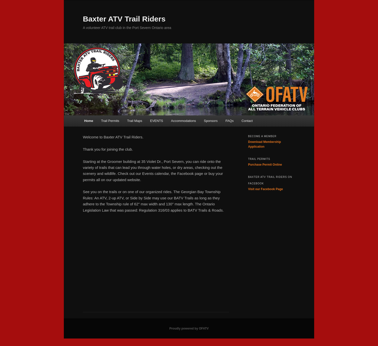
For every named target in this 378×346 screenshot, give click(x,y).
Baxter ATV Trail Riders (124, 19)
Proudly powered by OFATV (189, 328)
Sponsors (211, 121)
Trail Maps (134, 121)
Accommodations (183, 121)
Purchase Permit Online (265, 164)
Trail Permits (110, 121)
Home (88, 121)
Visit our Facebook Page (265, 189)
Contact (247, 121)
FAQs (230, 121)
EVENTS (156, 121)
